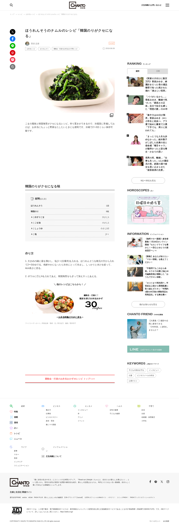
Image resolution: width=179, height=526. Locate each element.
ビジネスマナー (52, 417)
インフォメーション (54, 446)
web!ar (24, 497)
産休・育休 (50, 420)
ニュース (18, 438)
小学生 (144, 420)
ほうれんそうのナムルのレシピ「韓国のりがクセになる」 (58, 14)
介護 (130, 364)
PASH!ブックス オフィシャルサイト (142, 497)
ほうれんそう (47, 49)
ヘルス (113, 406)
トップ (12, 14)
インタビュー (154, 359)
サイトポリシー (154, 520)
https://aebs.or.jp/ (66, 511)
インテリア (18, 461)
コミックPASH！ (123, 497)
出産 (143, 413)
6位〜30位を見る (148, 170)
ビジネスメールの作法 (145, 364)
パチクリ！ (112, 497)
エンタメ (82, 406)
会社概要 (166, 520)
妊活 (143, 410)
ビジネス (50, 406)
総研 (16, 406)
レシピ (20, 14)
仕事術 (48, 413)
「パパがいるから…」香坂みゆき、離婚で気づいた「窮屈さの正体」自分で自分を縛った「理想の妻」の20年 (156, 102)
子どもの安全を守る (136, 359)
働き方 (48, 410)
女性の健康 (114, 410)
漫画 (16, 422)
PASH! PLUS (38, 497)
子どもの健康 (115, 413)
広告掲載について (54, 452)
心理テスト (133, 370)
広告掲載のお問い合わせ (150, 5)
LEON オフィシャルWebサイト (95, 497)
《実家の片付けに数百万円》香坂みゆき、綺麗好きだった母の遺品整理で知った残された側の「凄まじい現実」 (156, 84)
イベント (81, 420)
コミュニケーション (21, 465)
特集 (16, 411)
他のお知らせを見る (148, 293)
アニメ (80, 417)
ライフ (17, 446)
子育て (144, 406)
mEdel (30, 497)
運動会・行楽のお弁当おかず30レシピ (71, 49)
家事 (15, 450)
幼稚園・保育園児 (148, 417)
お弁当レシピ (30, 14)
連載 (16, 417)
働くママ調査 (51, 424)
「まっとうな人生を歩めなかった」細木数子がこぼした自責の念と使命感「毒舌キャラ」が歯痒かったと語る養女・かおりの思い (156, 137)
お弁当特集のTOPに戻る (70, 318)
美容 (15, 458)
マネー (16, 454)
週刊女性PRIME (15, 497)
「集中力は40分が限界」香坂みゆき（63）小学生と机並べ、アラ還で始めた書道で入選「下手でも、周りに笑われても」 (157, 119)
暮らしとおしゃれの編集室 (53, 497)
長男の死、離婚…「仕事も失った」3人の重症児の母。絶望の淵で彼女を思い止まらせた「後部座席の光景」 (156, 155)
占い (16, 427)
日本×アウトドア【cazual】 (73, 497)
